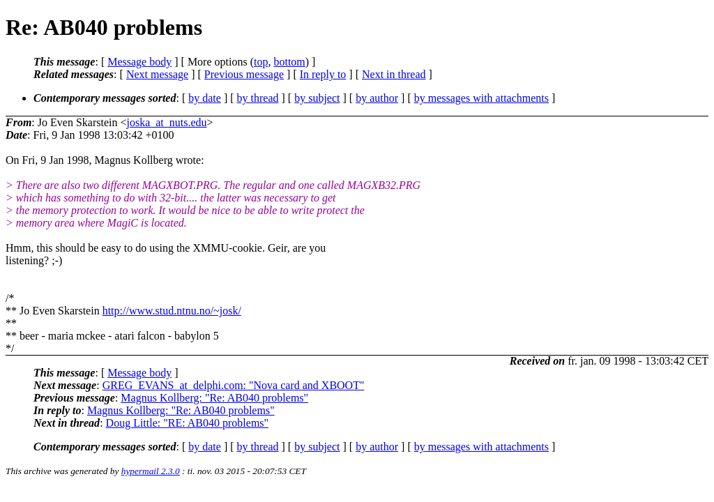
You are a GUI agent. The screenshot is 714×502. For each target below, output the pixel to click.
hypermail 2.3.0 (150, 471)
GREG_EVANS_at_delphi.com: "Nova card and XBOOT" (233, 385)
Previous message (244, 74)
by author (377, 98)
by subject (317, 98)
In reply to (323, 74)
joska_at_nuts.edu (166, 122)
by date (204, 98)
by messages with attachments (481, 98)
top (261, 62)
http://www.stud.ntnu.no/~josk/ (171, 311)
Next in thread (394, 74)
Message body (139, 62)
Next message (157, 74)
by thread (258, 98)
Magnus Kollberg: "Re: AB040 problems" (214, 398)
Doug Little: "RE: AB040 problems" (187, 423)
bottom (289, 62)
